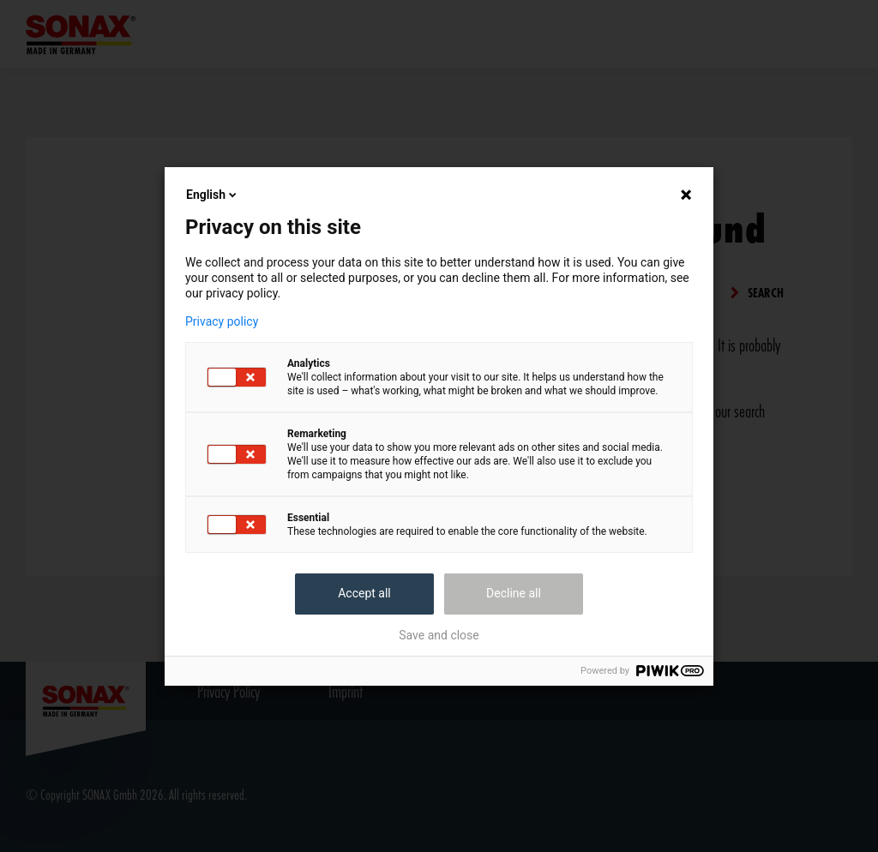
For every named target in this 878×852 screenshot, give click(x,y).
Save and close (439, 635)
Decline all (513, 593)
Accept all (364, 593)
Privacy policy (221, 321)
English (212, 194)
